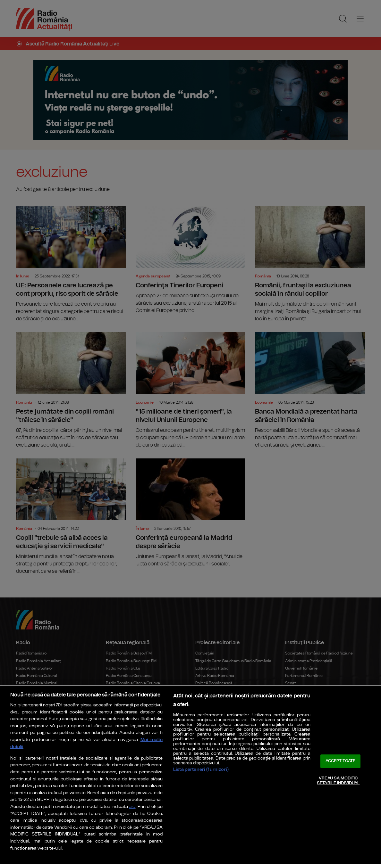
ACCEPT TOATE (341, 761)
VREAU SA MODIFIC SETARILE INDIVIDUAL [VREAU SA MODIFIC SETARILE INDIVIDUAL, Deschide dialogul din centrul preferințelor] (338, 781)
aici (132, 807)
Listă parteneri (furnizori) (201, 769)
